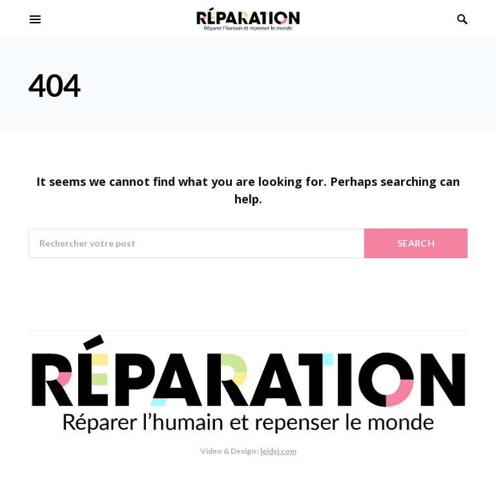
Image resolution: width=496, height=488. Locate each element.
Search (416, 243)
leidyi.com (278, 451)
